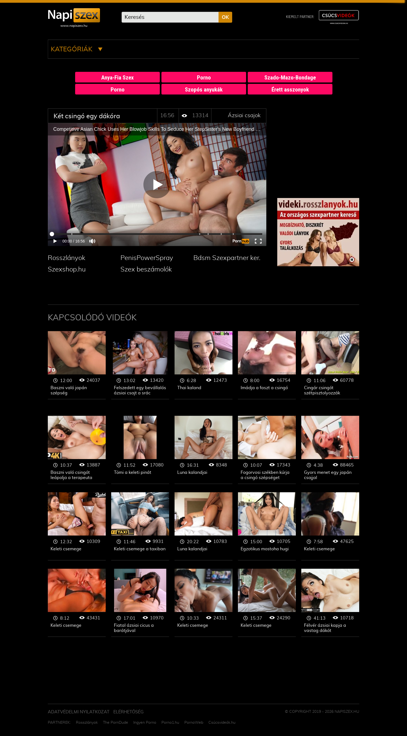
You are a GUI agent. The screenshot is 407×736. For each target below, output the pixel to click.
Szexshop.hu (67, 269)
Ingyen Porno (144, 723)
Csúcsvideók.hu (221, 723)
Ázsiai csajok (244, 115)
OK (225, 17)
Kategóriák (76, 49)
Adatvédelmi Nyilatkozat (79, 712)
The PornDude (115, 723)
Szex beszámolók (146, 269)
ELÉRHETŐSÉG (128, 712)
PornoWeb (193, 723)
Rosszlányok (66, 258)
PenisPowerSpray (146, 258)
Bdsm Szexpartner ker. (226, 258)
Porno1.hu (170, 723)
